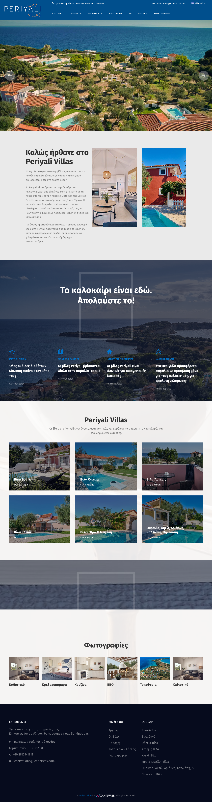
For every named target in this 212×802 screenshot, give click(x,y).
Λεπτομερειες (16, 383)
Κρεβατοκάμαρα (54, 685)
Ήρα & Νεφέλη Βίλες (155, 762)
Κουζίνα (80, 685)
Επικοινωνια (162, 13)
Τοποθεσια (116, 13)
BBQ (110, 685)
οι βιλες (73, 13)
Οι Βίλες (113, 736)
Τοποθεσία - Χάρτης (122, 749)
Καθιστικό (17, 685)
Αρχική (113, 730)
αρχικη (56, 13)
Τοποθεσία (148, 685)
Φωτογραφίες (117, 755)
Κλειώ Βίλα (149, 755)
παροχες (93, 13)
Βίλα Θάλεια (89, 479)
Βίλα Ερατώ (23, 479)
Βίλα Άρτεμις (156, 479)
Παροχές (114, 743)
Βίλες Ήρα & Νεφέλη (96, 532)
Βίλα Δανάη (149, 736)
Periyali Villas (85, 795)
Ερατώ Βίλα (150, 730)
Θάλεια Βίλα (150, 743)
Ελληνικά (198, 3)
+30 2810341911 (96, 3)
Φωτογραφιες (138, 13)
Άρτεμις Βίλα (150, 749)
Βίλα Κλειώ (22, 532)
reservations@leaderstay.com (170, 3)
